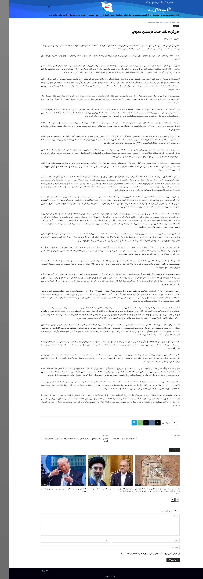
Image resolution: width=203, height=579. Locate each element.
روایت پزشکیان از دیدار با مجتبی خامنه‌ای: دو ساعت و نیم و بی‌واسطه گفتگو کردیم (101, 490)
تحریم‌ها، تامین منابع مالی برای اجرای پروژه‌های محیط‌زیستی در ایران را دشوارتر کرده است (67, 440)
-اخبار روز (163, 22)
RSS (34, 571)
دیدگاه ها (129, 485)
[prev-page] (168, 500)
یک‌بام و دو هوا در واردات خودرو (116, 438)
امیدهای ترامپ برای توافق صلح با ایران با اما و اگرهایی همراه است (54, 490)
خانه (169, 22)
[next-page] (164, 500)
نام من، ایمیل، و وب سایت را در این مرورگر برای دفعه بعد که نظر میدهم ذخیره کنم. (139, 553)
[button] (60, 7)
